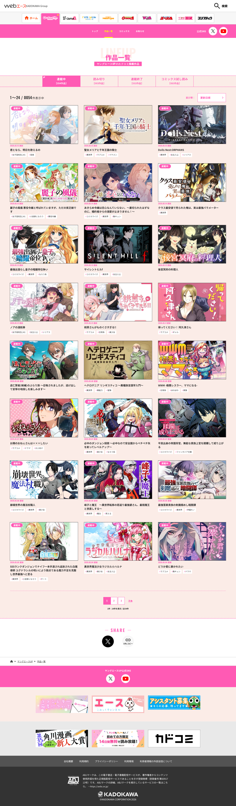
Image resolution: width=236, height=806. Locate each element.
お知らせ (147, 31)
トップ (87, 31)
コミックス (126, 31)
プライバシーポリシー (106, 761)
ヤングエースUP (25, 661)
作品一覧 (104, 31)
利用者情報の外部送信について (156, 761)
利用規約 (84, 761)
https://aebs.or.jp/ (99, 786)
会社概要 (68, 761)
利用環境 (129, 761)
